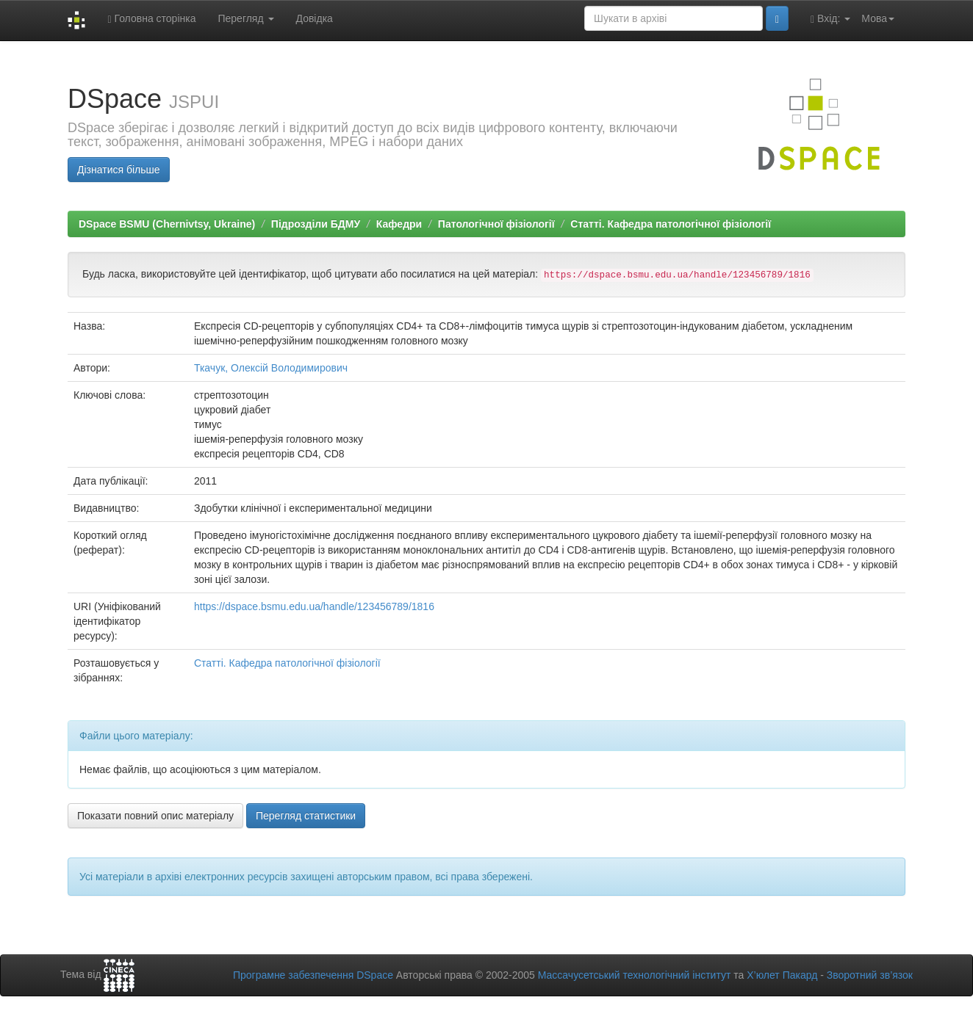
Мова (877, 18)
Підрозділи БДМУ (315, 224)
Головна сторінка (151, 18)
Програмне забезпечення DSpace (313, 975)
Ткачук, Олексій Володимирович (271, 368)
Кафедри (399, 224)
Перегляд (245, 18)
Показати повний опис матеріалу (155, 816)
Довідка (314, 18)
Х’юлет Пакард (782, 975)
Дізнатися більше (118, 169)
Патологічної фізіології (496, 224)
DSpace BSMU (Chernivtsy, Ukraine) (167, 224)
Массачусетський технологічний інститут (634, 975)
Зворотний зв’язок (870, 975)
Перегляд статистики (306, 816)
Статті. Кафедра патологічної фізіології (670, 224)
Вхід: (830, 18)
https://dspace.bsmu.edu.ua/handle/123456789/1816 (314, 606)
